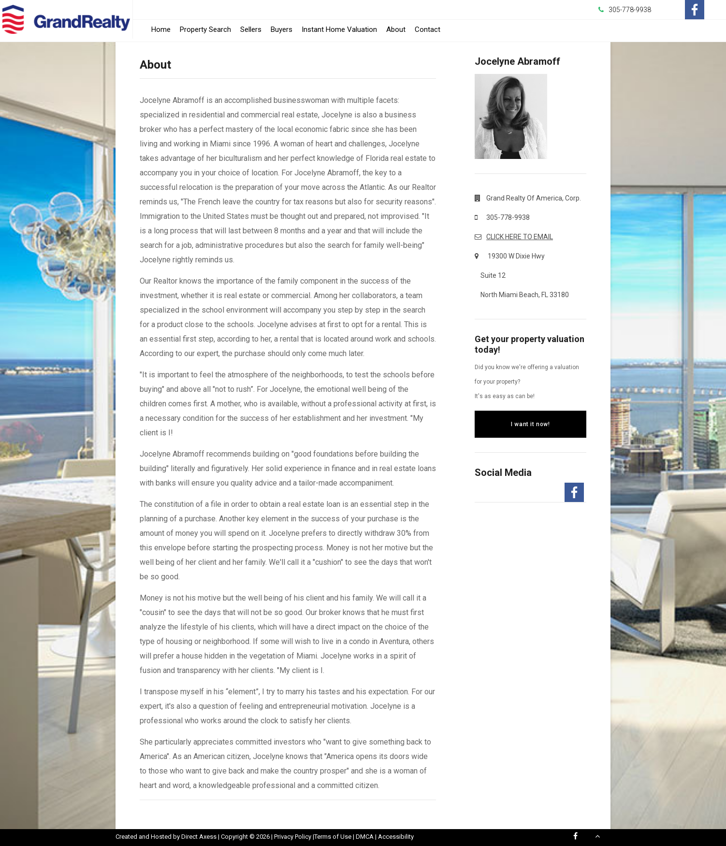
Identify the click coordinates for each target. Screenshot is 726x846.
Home (161, 29)
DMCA (365, 836)
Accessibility (396, 836)
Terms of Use (332, 836)
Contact (427, 29)
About (396, 29)
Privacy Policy (292, 836)
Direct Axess (199, 836)
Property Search (205, 29)
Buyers (281, 29)
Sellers (250, 29)
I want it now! (530, 424)
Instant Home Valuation (339, 29)
